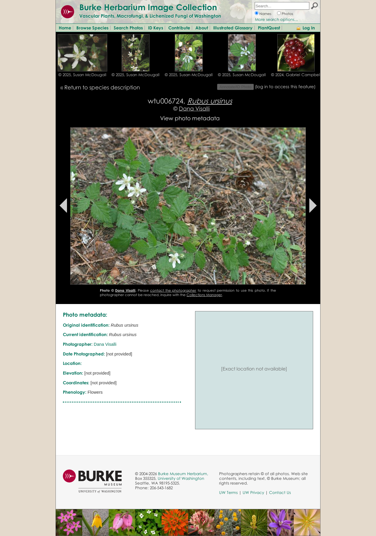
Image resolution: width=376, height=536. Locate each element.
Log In (309, 27)
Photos (287, 13)
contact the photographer (173, 290)
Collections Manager (204, 295)
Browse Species (92, 27)
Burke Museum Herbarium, (183, 473)
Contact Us (280, 492)
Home (65, 27)
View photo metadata (190, 118)
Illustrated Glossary (233, 27)
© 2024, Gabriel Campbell (296, 74)
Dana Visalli (194, 108)
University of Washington (181, 478)
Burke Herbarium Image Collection (148, 7)
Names (265, 13)
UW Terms (228, 492)
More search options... (276, 19)
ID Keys (155, 27)
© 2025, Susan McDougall (82, 74)
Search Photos (128, 27)
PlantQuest (269, 27)
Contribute (179, 27)
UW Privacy (253, 492)
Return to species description (102, 87)
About (201, 27)
